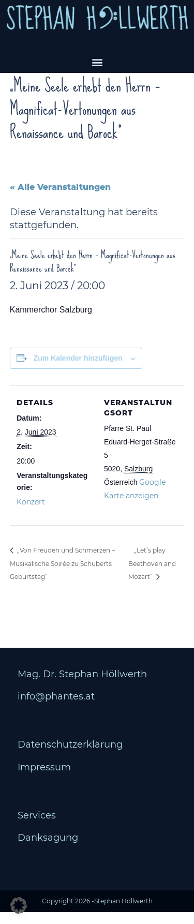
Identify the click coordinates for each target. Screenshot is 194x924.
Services (37, 827)
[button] (97, 61)
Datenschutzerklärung (70, 756)
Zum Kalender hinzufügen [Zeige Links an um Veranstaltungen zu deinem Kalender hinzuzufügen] (78, 370)
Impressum (44, 778)
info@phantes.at (56, 708)
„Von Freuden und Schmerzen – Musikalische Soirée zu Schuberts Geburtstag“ (62, 575)
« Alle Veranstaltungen (60, 198)
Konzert (31, 513)
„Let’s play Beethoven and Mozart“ (152, 575)
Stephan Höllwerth (123, 913)
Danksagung (48, 849)
